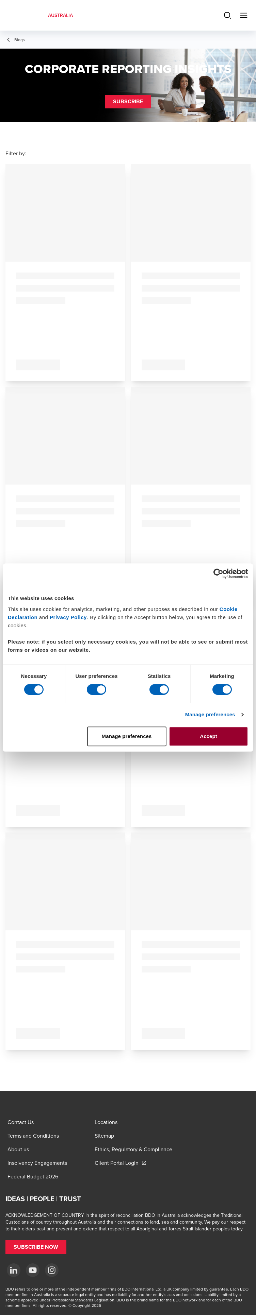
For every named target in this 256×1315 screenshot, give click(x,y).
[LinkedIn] (13, 1270)
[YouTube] (33, 1270)
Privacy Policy (68, 617)
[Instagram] (52, 1270)
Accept (208, 736)
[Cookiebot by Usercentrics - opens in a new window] (218, 573)
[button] (128, 101)
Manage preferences (210, 714)
